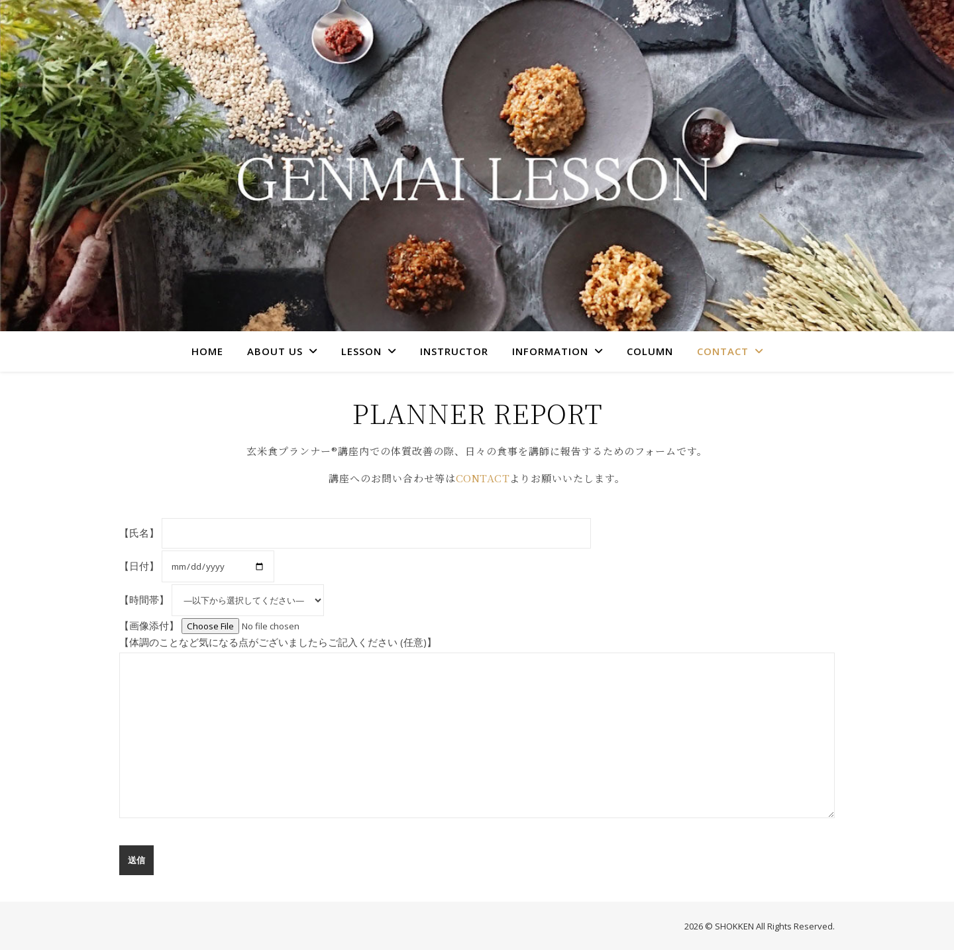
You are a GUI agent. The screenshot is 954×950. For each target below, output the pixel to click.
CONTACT (723, 351)
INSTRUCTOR (454, 351)
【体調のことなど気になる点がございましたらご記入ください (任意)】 (477, 727)
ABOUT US (275, 351)
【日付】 (196, 565)
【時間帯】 (221, 599)
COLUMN (650, 351)
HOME (207, 351)
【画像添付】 (240, 624)
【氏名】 (355, 532)
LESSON (361, 351)
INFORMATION (550, 351)
